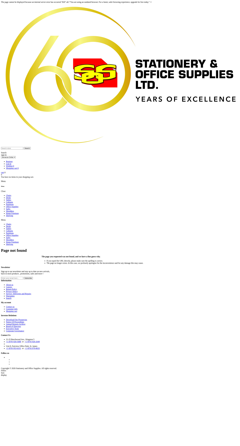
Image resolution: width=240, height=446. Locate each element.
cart (2, 172)
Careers (9, 287)
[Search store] (12, 148)
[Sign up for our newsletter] (12, 278)
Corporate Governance (15, 331)
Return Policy (11, 289)
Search (8, 298)
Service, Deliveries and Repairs (18, 294)
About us (9, 285)
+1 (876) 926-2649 (32, 342)
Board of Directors (13, 326)
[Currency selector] (8, 157)
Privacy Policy (12, 291)
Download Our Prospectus (16, 320)
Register (9, 161)
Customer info (11, 309)
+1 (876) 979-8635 (32, 348)
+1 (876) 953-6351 (13, 348)
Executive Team (12, 329)
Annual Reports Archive (15, 324)
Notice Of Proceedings (15, 322)
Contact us (10, 307)
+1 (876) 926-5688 (13, 342)
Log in (8, 164)
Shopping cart (11, 311)
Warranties (10, 296)
